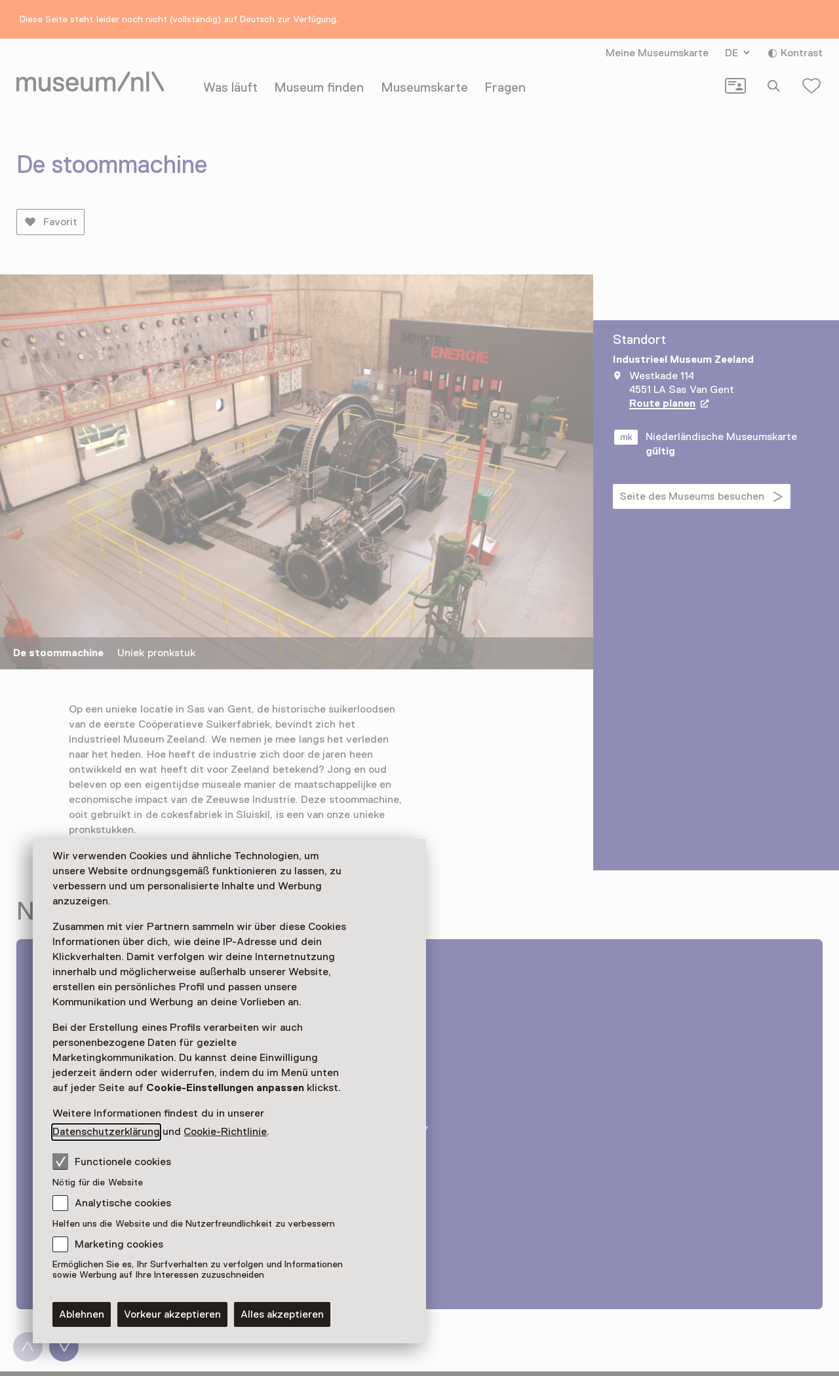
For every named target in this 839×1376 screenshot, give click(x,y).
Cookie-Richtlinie (225, 1132)
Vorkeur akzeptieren (172, 1314)
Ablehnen (81, 1314)
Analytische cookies (123, 1203)
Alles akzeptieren (282, 1314)
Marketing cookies (119, 1244)
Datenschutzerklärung (106, 1132)
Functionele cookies (111, 1161)
